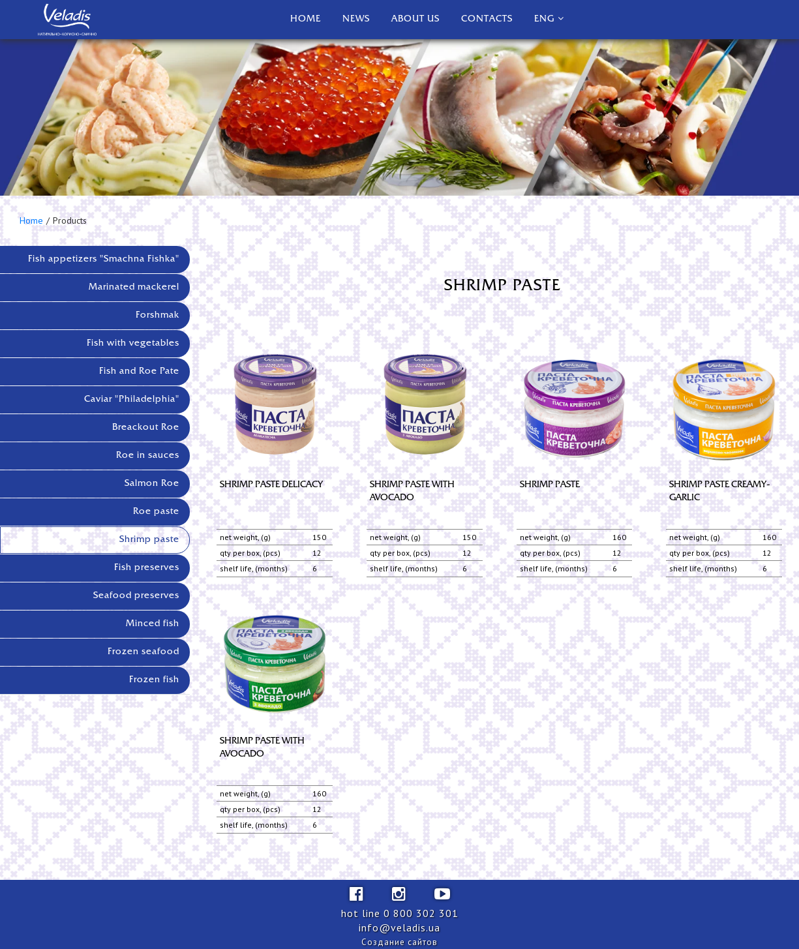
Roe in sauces (147, 455)
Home (305, 19)
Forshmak (157, 315)
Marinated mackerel (134, 287)
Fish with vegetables (133, 343)
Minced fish (152, 624)
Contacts (487, 19)
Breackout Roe (145, 427)
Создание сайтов (399, 942)
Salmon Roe (152, 483)
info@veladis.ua (399, 927)
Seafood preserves (136, 596)
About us (415, 19)
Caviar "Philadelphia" (131, 399)
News (356, 19)
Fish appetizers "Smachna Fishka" (103, 259)
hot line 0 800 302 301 (400, 913)
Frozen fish (154, 680)
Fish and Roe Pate (139, 371)
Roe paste (156, 511)
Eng (544, 19)
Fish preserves (146, 568)
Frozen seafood (143, 652)
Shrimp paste (149, 539)
